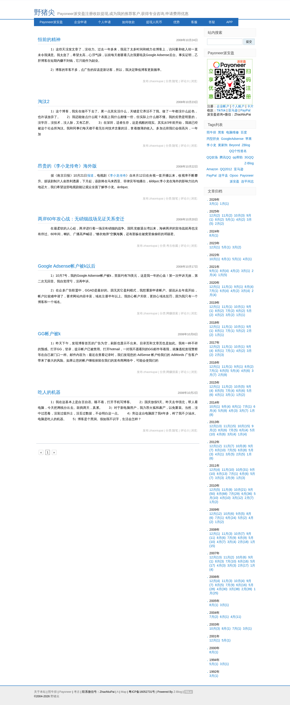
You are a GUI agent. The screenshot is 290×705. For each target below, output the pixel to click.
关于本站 (40, 691)
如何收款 (128, 22)
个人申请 (104, 22)
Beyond (234, 145)
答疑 (212, 22)
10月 (239, 215)
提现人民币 (154, 22)
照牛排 (211, 132)
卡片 (250, 106)
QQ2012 (226, 169)
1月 (224, 203)
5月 (230, 219)
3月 (213, 203)
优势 (176, 22)
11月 (227, 215)
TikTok (221, 110)
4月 (240, 219)
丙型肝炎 (213, 139)
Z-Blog (249, 163)
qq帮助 (238, 157)
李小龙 (211, 145)
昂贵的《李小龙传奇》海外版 (67, 165)
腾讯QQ (225, 157)
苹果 (248, 139)
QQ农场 (212, 157)
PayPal (245, 110)
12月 (214, 215)
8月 (219, 219)
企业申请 (80, 22)
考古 (77, 691)
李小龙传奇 (118, 175)
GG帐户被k (49, 333)
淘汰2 (43, 101)
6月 (226, 259)
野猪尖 (44, 12)
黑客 (221, 132)
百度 (244, 132)
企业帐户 (223, 106)
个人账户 (238, 106)
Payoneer (247, 175)
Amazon (212, 169)
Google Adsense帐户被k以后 (66, 266)
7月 (213, 291)
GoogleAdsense (232, 139)
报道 (90, 175)
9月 (213, 271)
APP (229, 22)
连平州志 (247, 181)
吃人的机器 (49, 392)
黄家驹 (222, 145)
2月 (219, 223)
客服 (194, 22)
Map (123, 691)
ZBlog (246, 145)
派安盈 (234, 181)
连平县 (223, 175)
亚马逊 (233, 110)
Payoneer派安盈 (51, 22)
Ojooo (234, 175)
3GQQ (249, 157)
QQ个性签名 (238, 151)
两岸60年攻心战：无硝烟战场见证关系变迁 (81, 218)
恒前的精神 (49, 39)
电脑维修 (232, 132)
